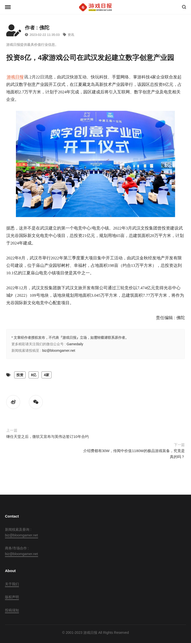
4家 (46, 375)
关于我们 (12, 584)
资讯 (68, 35)
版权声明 (12, 597)
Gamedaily (75, 344)
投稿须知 (12, 610)
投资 (19, 375)
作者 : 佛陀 (37, 27)
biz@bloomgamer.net (58, 350)
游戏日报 (15, 77)
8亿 (33, 375)
